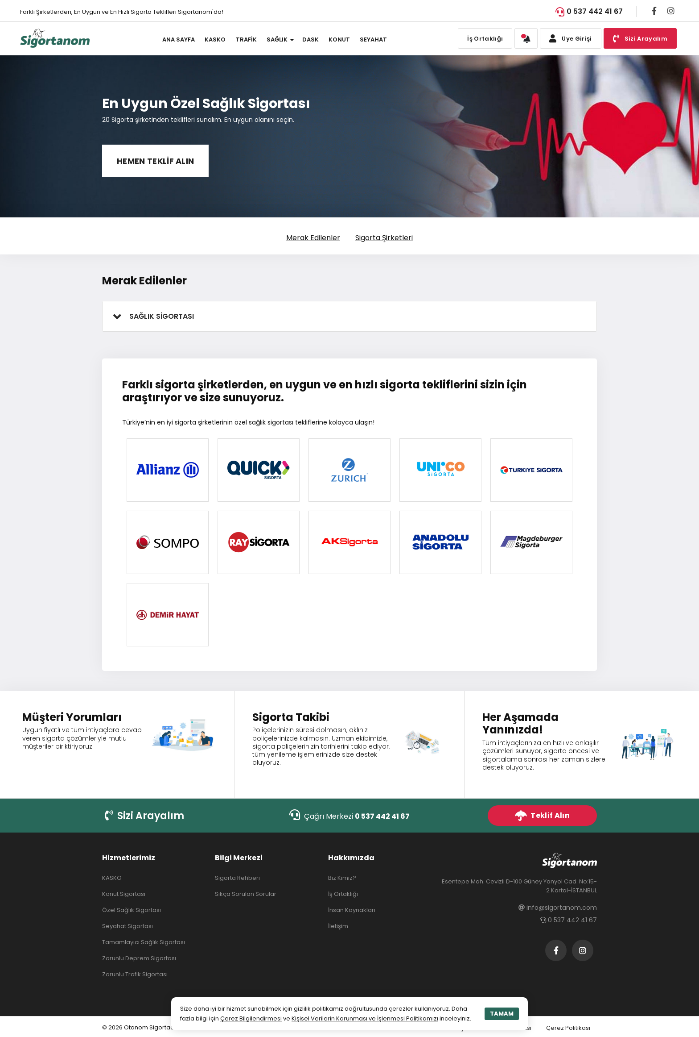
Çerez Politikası (568, 1028)
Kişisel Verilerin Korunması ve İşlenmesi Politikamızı (365, 1018)
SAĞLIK (277, 39)
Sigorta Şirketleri (384, 238)
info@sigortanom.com (557, 907)
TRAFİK (246, 39)
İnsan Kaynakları (351, 910)
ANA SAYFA (178, 39)
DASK (310, 39)
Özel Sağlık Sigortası (131, 910)
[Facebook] (654, 10)
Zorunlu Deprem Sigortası (139, 958)
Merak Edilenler (313, 238)
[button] (526, 38)
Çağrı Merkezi (349, 815)
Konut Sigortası (123, 894)
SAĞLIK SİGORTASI (161, 316)
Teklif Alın (542, 815)
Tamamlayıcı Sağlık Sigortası (143, 942)
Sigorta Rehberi (237, 878)
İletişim (338, 926)
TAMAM (502, 1013)
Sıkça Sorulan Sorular (245, 894)
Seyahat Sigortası (127, 926)
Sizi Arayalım (144, 816)
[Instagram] (671, 10)
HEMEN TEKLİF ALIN (155, 161)
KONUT (339, 39)
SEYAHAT (373, 39)
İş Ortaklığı (485, 38)
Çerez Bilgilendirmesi (251, 1018)
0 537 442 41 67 (589, 11)
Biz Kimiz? (342, 878)
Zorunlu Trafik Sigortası (135, 974)
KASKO (215, 39)
